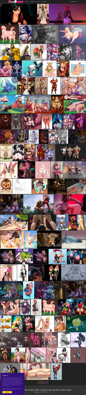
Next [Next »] (46, 382)
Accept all (7, 392)
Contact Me (50, 391)
